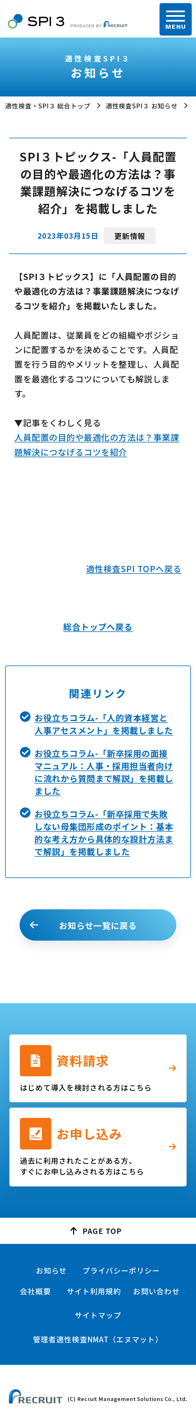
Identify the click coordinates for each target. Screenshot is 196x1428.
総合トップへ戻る (98, 626)
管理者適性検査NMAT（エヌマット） (98, 1339)
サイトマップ (98, 1315)
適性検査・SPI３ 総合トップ (47, 105)
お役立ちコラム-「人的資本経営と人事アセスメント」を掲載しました (103, 724)
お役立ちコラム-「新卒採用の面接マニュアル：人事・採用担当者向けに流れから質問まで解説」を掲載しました (103, 772)
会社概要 (35, 1291)
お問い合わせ (156, 1291)
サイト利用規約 (94, 1291)
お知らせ (51, 1270)
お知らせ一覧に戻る (98, 925)
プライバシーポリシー (121, 1270)
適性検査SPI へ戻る (134, 568)
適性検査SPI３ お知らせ (141, 105)
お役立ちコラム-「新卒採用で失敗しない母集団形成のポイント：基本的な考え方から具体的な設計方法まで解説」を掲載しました (103, 832)
